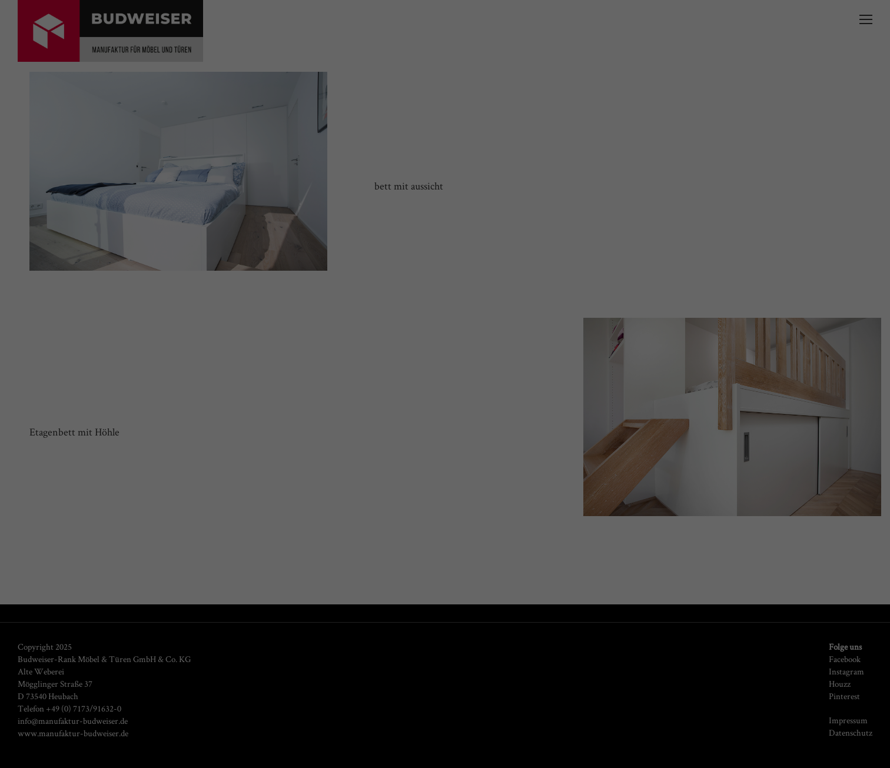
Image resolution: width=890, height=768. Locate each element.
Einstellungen (443, 154)
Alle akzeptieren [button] (445, 223)
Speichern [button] (445, 258)
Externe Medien (556, 182)
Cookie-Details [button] (445, 318)
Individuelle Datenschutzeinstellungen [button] (445, 293)
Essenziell (316, 182)
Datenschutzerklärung (554, 143)
